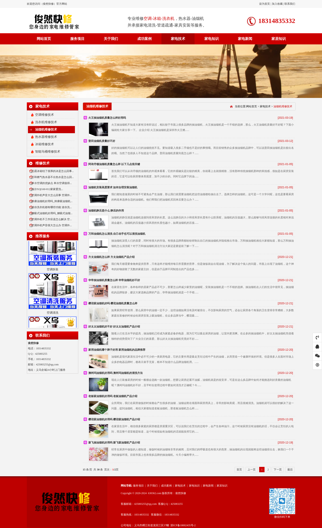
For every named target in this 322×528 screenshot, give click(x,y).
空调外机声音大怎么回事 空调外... (52, 195)
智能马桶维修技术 (47, 151)
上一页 (252, 469)
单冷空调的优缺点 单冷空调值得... (52, 183)
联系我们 (289, 3)
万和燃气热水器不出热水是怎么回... (53, 177)
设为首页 (265, 3)
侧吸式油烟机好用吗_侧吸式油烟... (52, 213)
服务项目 (77, 39)
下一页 (278, 469)
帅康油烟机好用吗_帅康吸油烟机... (52, 201)
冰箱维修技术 (44, 144)
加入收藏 (277, 3)
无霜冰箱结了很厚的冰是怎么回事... (53, 171)
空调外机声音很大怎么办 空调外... (52, 225)
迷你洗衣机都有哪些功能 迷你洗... (52, 207)
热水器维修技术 (46, 137)
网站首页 (44, 39)
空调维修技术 (44, 114)
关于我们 (111, 39)
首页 (239, 469)
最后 (290, 469)
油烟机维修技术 (46, 129)
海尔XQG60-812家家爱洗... (47, 189)
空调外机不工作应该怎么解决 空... (52, 219)
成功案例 (144, 39)
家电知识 (211, 39)
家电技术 (178, 39)
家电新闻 (245, 39)
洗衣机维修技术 (46, 122)
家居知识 (278, 39)
